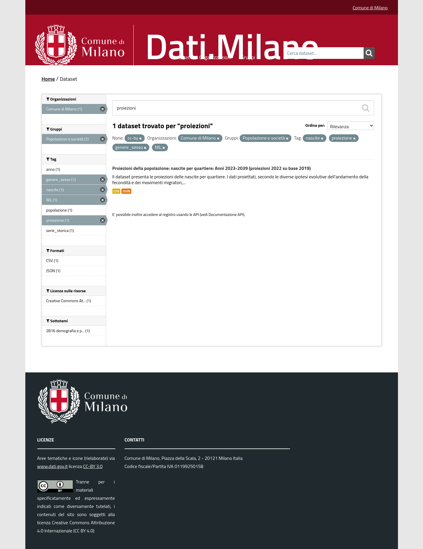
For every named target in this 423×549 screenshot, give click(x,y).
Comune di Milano (370, 7)
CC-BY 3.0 (92, 466)
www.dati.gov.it (52, 466)
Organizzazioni (215, 56)
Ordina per (314, 125)
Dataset (181, 56)
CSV (116, 191)
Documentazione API (225, 214)
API (196, 214)
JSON (126, 191)
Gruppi (248, 56)
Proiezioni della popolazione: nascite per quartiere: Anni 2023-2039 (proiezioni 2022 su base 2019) (211, 168)
